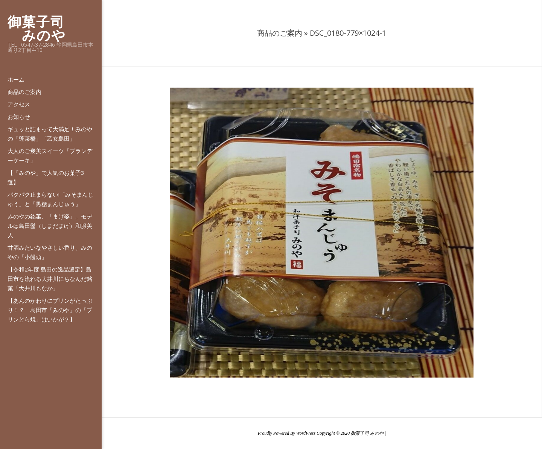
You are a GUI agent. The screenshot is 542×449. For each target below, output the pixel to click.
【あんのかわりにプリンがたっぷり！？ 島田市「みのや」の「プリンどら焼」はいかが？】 (50, 310)
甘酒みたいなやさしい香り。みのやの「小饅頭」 (50, 252)
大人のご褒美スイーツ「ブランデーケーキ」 (50, 155)
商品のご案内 (24, 92)
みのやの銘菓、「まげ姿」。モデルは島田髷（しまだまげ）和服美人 (50, 225)
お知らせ (19, 116)
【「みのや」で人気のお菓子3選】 (46, 177)
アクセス (19, 104)
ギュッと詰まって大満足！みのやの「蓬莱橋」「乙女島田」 (50, 133)
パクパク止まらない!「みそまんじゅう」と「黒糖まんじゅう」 (50, 199)
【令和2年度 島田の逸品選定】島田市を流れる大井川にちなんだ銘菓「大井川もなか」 (50, 278)
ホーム (16, 79)
